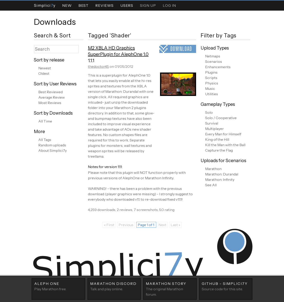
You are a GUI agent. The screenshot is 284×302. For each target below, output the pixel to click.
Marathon (213, 168)
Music (210, 88)
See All (211, 185)
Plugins (211, 72)
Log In (169, 5)
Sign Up (148, 5)
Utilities (211, 94)
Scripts (211, 77)
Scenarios (213, 61)
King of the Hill (217, 139)
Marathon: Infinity (219, 179)
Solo (209, 112)
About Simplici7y (52, 150)
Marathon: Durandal (221, 174)
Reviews (104, 5)
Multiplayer (214, 128)
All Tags (44, 139)
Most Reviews (49, 102)
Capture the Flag (219, 150)
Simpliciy (44, 5)
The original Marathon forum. (170, 289)
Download (181, 48)
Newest (44, 68)
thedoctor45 (98, 66)
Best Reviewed (50, 92)
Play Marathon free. (58, 286)
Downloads (55, 22)
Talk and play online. (114, 286)
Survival (211, 123)
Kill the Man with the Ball (225, 145)
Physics (211, 83)
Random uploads (52, 145)
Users (126, 5)
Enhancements (218, 67)
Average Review (51, 97)
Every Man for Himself (223, 134)
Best (83, 5)
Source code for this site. (226, 286)
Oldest (43, 73)
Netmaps (212, 56)
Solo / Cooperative (221, 118)
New (67, 5)
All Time (45, 121)
